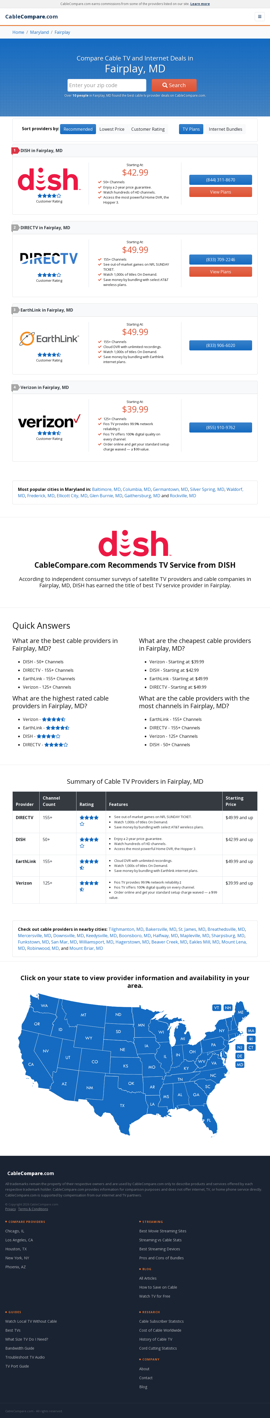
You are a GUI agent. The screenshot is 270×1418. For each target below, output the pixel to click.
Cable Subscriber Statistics (161, 1321)
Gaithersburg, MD (142, 496)
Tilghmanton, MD (125, 929)
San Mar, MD (64, 942)
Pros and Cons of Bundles (161, 1257)
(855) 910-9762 (220, 427)
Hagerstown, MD (132, 942)
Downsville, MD (68, 935)
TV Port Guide (17, 1366)
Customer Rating (148, 129)
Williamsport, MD (96, 942)
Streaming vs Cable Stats (160, 1239)
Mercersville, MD (34, 935)
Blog (143, 1386)
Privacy (10, 1209)
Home (18, 32)
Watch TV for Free (154, 1296)
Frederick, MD (41, 496)
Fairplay (62, 32)
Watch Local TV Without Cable (31, 1321)
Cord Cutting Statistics (158, 1348)
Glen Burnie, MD (106, 496)
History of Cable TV (155, 1339)
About (144, 1368)
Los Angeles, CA (19, 1239)
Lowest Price (111, 129)
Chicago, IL (14, 1230)
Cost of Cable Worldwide (160, 1330)
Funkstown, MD (33, 942)
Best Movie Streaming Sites (162, 1230)
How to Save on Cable (158, 1287)
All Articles (148, 1278)
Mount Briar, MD (86, 948)
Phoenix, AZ (15, 1266)
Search (174, 85)
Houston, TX (16, 1248)
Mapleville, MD (194, 935)
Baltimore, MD (106, 489)
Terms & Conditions (33, 1209)
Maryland (39, 32)
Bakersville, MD (161, 929)
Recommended (78, 129)
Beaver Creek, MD (169, 942)
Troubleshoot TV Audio (25, 1357)
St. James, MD (192, 929)
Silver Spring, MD (207, 489)
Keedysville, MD (101, 935)
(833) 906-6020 (220, 345)
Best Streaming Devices (159, 1248)
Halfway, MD (165, 935)
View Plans (220, 192)
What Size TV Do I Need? (26, 1339)
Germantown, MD (170, 489)
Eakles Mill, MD (204, 942)
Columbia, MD (137, 489)
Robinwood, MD (43, 948)
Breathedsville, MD (226, 929)
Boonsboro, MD (135, 935)
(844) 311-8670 (220, 180)
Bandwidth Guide (19, 1348)
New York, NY (17, 1257)
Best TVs (13, 1330)
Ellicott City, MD (72, 496)
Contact (146, 1377)
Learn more (200, 4)
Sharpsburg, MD (227, 935)
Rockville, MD (183, 496)
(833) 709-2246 (220, 259)
